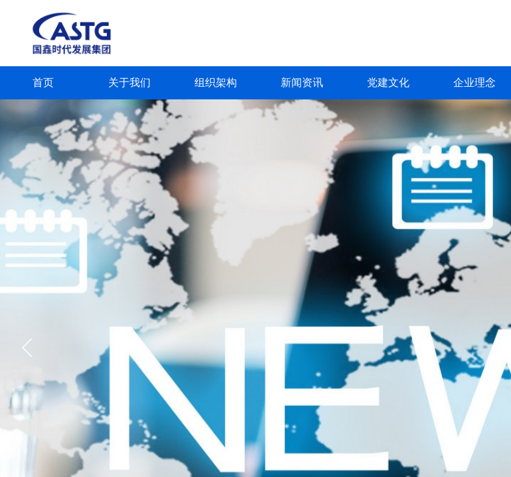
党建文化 (388, 82)
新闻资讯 (302, 82)
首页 (43, 82)
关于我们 (129, 82)
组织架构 (215, 82)
